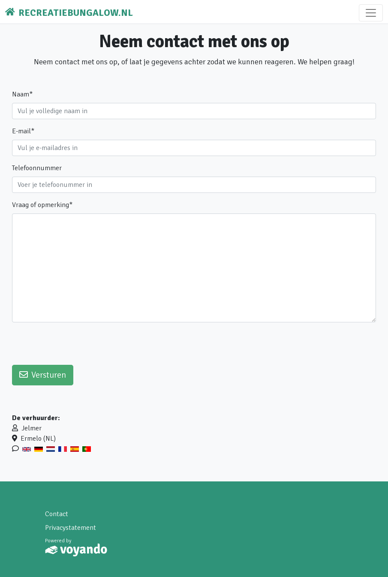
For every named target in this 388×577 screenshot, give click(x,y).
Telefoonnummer (37, 168)
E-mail (23, 131)
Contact (56, 514)
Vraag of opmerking (42, 205)
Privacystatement (70, 527)
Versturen (42, 375)
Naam (22, 94)
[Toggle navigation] (371, 12)
